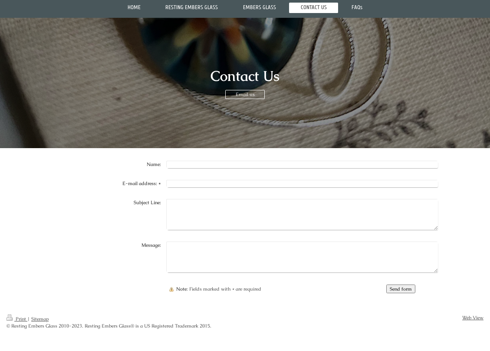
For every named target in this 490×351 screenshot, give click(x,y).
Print (17, 319)
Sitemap (40, 319)
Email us (245, 94)
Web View (472, 318)
